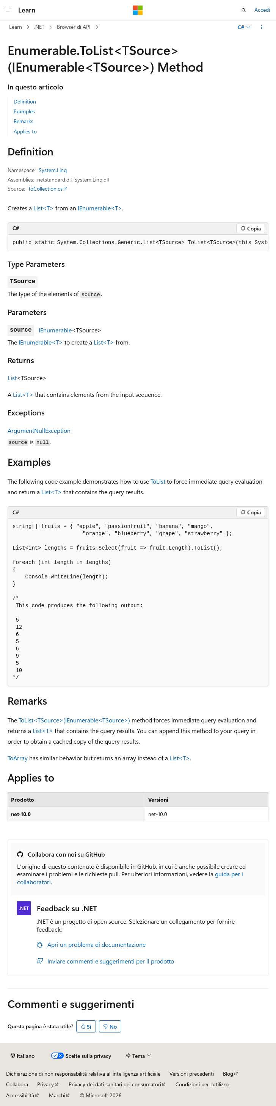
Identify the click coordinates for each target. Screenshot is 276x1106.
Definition (25, 101)
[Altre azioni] (261, 27)
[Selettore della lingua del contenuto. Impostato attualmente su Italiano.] (22, 1056)
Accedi (262, 9)
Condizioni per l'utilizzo (202, 1084)
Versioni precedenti (191, 1073)
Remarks (23, 121)
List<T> (43, 208)
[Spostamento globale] (7, 10)
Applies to (25, 131)
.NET (39, 26)
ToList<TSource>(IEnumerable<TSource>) (74, 720)
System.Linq (53, 170)
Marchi (57, 1095)
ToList (158, 481)
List (12, 378)
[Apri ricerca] (243, 10)
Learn (15, 26)
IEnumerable (55, 330)
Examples (24, 111)
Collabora (17, 1084)
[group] (138, 243)
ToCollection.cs (45, 188)
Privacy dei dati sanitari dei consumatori (115, 1084)
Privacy (45, 1084)
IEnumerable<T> (100, 208)
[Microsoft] (138, 10)
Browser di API (74, 26)
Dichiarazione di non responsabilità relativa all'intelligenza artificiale (83, 1073)
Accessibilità (20, 1095)
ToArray (18, 758)
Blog (228, 1073)
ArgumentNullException (39, 430)
